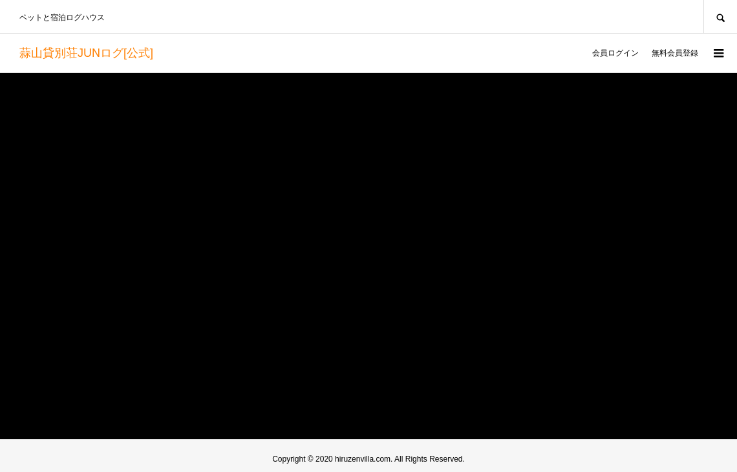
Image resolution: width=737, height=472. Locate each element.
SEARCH (720, 16)
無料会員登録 (675, 53)
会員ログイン (615, 53)
